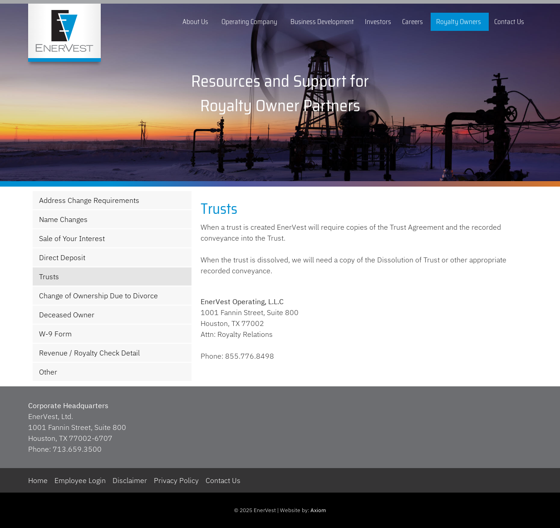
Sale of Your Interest (72, 238)
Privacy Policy (176, 480)
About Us (196, 22)
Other (48, 371)
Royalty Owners (459, 22)
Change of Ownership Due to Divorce (98, 295)
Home (38, 480)
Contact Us (510, 22)
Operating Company (250, 22)
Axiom (318, 510)
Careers (413, 22)
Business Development (322, 21)
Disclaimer (130, 480)
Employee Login (80, 480)
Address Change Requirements (89, 200)
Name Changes (63, 219)
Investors (378, 21)
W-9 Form (55, 333)
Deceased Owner (66, 314)
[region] (280, 93)
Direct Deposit (62, 257)
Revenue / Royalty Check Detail (89, 352)
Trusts (49, 276)
